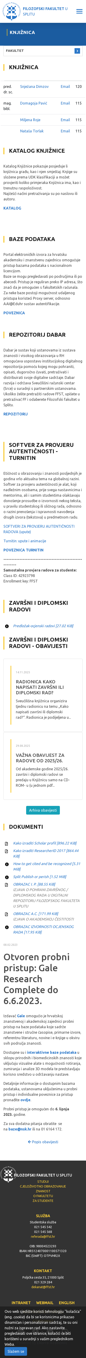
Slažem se (16, 1351)
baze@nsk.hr (19, 1129)
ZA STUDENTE (43, 1201)
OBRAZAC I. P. (34, 884)
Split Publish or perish (39, 877)
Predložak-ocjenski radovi (43, 626)
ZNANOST (43, 1191)
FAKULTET (15, 50)
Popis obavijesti (43, 1142)
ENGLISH (67, 1303)
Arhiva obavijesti (43, 810)
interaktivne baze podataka (51, 1052)
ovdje (25, 1100)
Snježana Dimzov (34, 86)
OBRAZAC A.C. (35, 914)
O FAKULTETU (43, 1196)
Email (65, 86)
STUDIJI (43, 1181)
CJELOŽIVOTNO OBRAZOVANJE (43, 1186)
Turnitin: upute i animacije (24, 541)
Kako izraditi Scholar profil (44, 843)
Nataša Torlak (32, 131)
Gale (21, 1016)
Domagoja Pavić (33, 103)
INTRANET (21, 1303)
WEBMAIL (44, 1303)
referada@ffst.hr (43, 1236)
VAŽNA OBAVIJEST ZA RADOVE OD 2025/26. (40, 757)
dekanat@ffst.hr (43, 1287)
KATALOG (12, 208)
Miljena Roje (30, 120)
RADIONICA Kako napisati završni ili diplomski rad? (40, 687)
